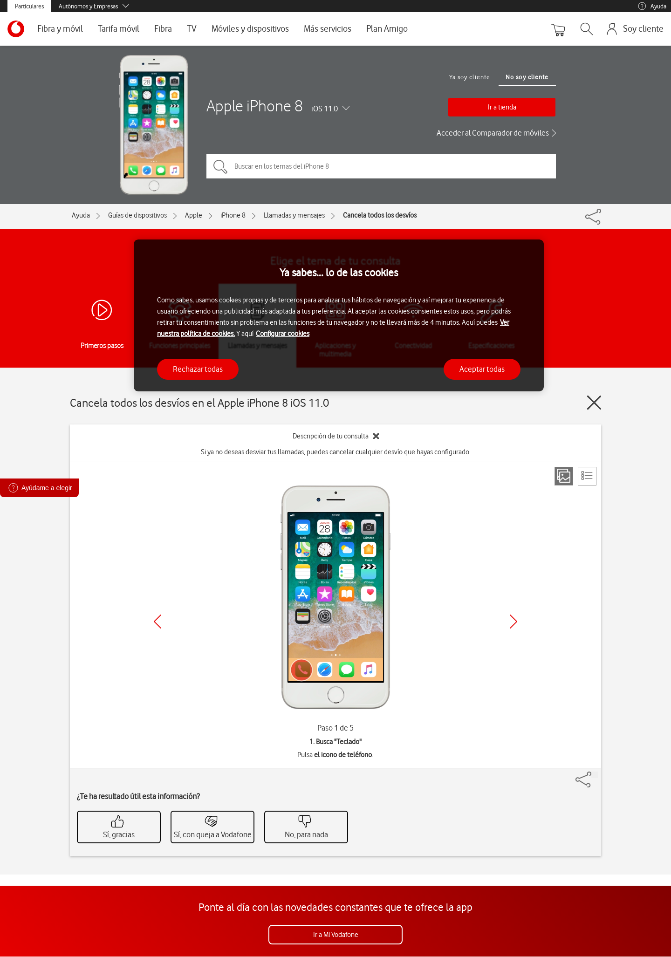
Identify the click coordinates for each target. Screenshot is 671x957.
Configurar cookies (282, 333)
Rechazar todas (198, 369)
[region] (339, 315)
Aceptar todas (482, 369)
